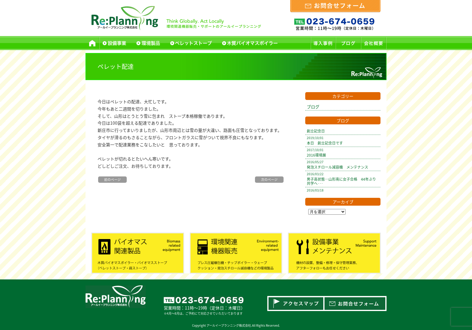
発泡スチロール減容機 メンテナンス (337, 167)
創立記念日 (316, 131)
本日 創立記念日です (325, 143)
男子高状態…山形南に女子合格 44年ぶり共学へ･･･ (341, 181)
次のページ (269, 179)
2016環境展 (316, 155)
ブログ (313, 107)
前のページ (112, 179)
